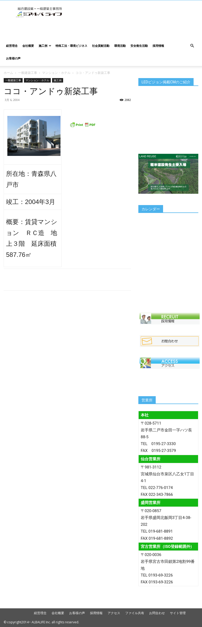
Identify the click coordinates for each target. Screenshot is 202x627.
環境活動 (120, 46)
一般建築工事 (27, 72)
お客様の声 (13, 58)
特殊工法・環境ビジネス (71, 46)
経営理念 (12, 46)
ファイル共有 (134, 613)
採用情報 (158, 46)
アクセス (114, 613)
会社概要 (28, 46)
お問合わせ (157, 613)
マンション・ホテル (56, 72)
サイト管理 (178, 613)
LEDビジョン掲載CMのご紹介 (166, 82)
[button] (192, 45)
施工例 (45, 46)
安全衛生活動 (139, 46)
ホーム (8, 72)
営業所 (147, 400)
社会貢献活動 (100, 46)
